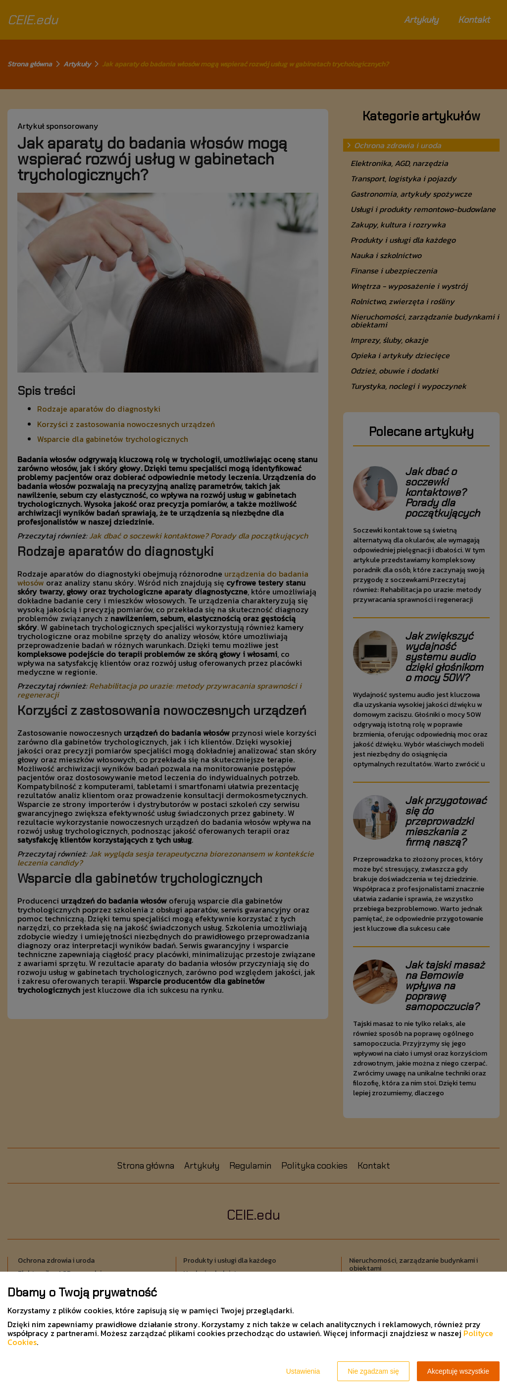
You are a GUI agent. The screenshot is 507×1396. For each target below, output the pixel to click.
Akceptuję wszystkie (458, 1371)
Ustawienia (303, 1371)
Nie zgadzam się (373, 1371)
